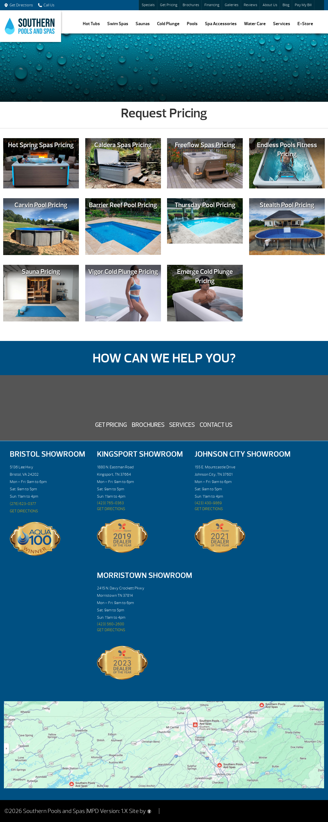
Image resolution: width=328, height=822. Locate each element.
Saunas (143, 24)
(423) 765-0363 (110, 503)
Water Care (255, 24)
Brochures (191, 5)
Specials (148, 5)
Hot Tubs (91, 24)
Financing (211, 5)
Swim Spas (117, 24)
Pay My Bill (303, 5)
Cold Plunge (168, 24)
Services (281, 24)
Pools (192, 24)
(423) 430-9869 (208, 503)
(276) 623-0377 (23, 503)
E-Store (305, 24)
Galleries (231, 5)
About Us (270, 5)
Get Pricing (168, 5)
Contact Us (216, 425)
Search (319, 5)
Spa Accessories (221, 24)
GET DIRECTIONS (24, 511)
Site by (140, 811)
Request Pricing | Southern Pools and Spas (30, 26)
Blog (286, 5)
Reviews (250, 5)
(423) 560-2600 (110, 624)
